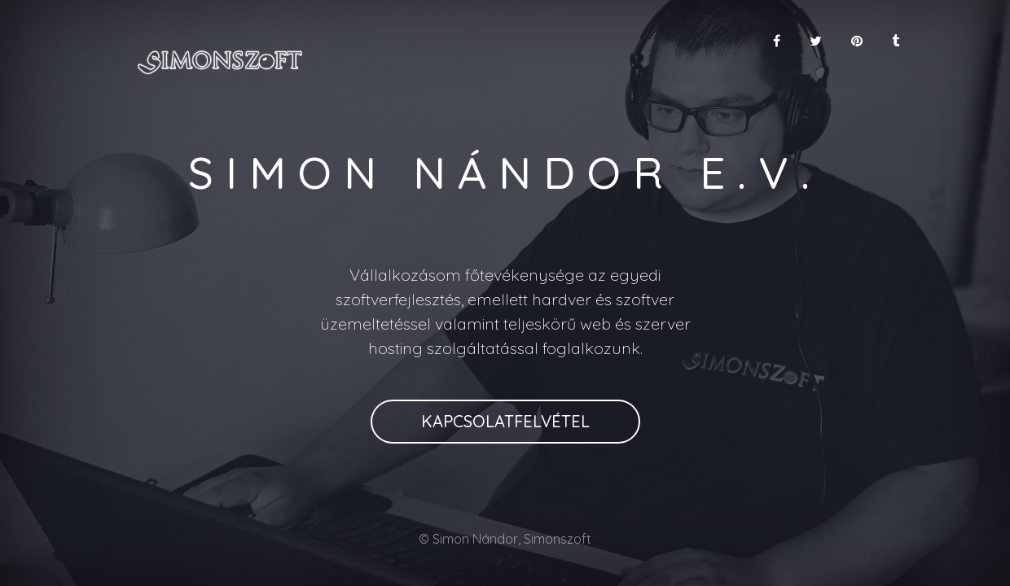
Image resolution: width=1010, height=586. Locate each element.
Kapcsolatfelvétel (505, 421)
